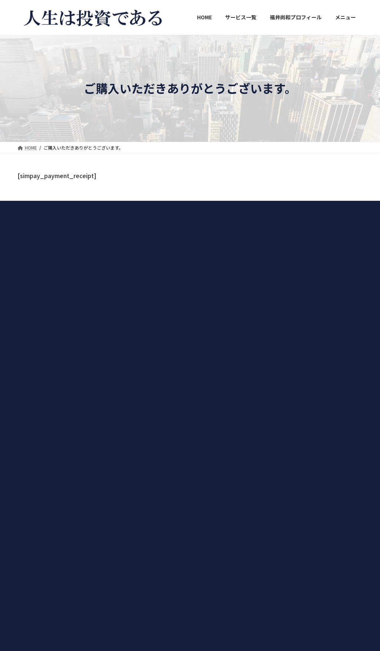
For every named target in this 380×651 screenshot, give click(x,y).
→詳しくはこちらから (39, 434)
